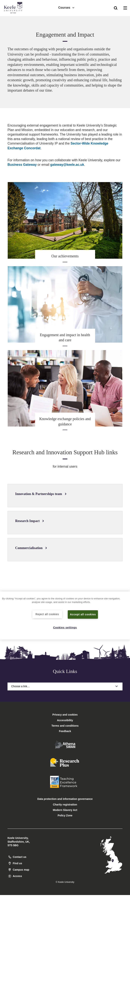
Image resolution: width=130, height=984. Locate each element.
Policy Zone (65, 815)
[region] (65, 615)
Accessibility (14, 18)
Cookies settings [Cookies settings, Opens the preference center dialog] (65, 627)
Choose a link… (65, 686)
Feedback (65, 731)
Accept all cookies (83, 614)
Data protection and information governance (65, 798)
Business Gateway (22, 165)
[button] (115, 8)
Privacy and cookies (65, 714)
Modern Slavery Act (65, 809)
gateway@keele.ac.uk (67, 165)
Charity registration (65, 804)
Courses (66, 7)
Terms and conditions (64, 725)
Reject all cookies (47, 614)
